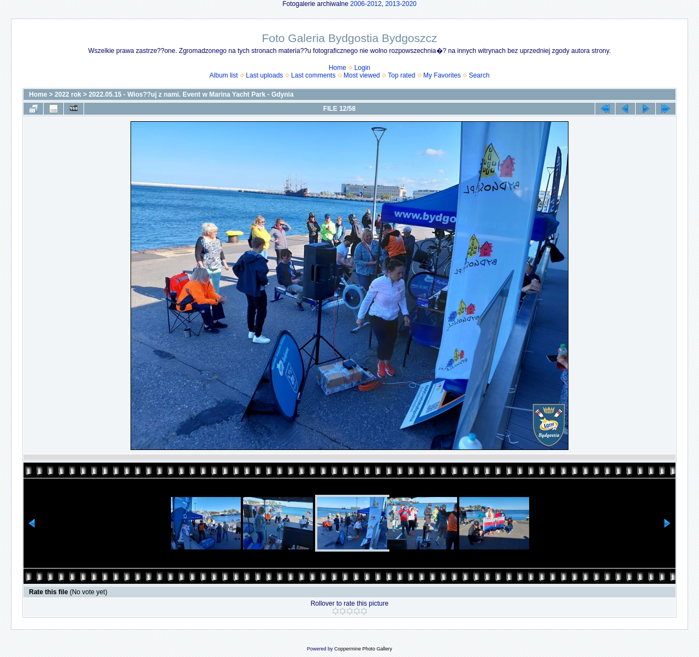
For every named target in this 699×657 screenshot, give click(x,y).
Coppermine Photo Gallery (363, 649)
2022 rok (68, 94)
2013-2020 (400, 4)
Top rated (401, 75)
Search (479, 75)
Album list (224, 75)
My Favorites (442, 75)
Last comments (313, 75)
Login (362, 68)
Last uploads (264, 75)
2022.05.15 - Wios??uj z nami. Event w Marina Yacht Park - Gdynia (190, 94)
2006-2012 (365, 4)
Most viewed (361, 75)
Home (337, 68)
